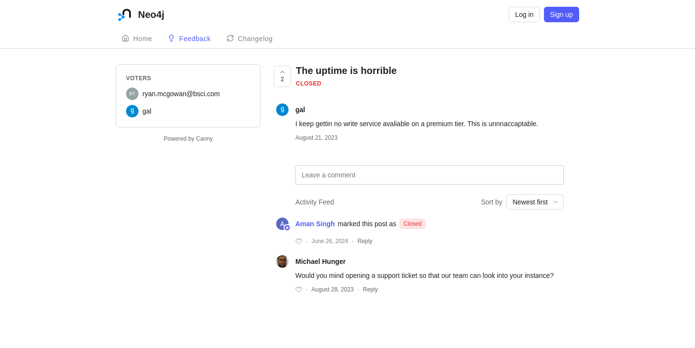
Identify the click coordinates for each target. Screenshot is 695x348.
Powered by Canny (188, 138)
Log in (524, 14)
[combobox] (535, 202)
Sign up (561, 14)
